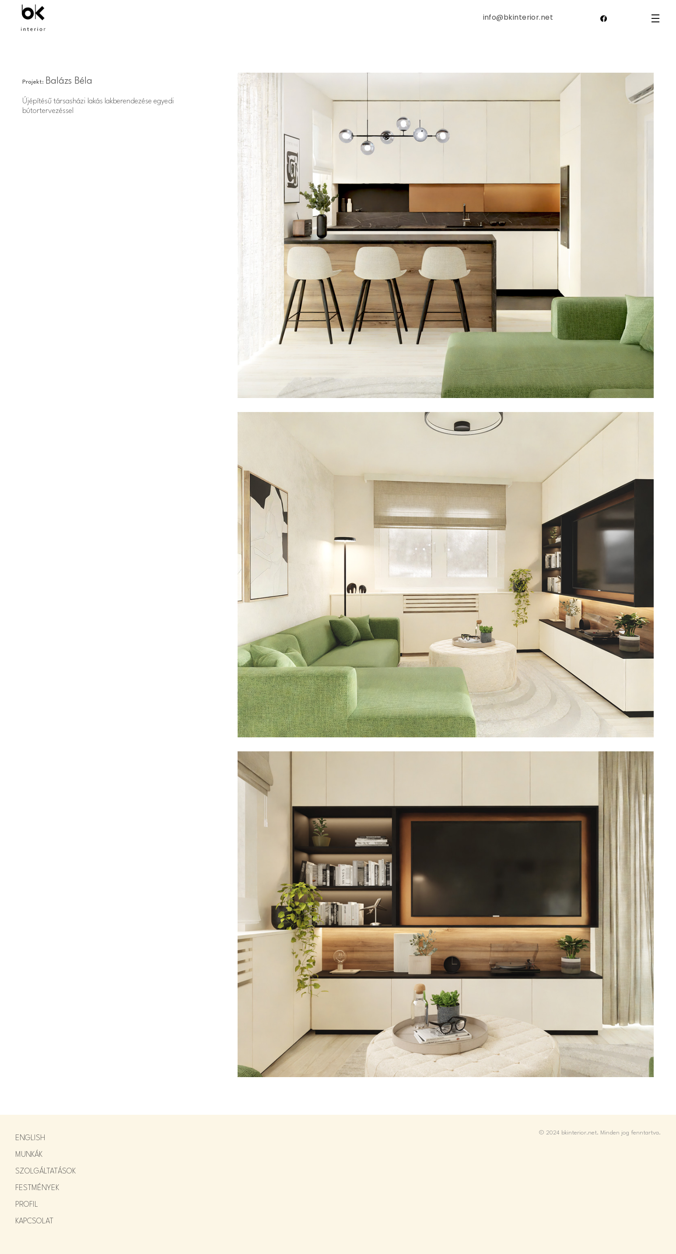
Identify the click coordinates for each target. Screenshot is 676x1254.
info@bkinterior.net (518, 17)
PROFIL (26, 1204)
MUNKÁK (28, 1155)
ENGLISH (30, 1138)
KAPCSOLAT (34, 1221)
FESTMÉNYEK (37, 1188)
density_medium (655, 18)
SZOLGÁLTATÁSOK (45, 1171)
